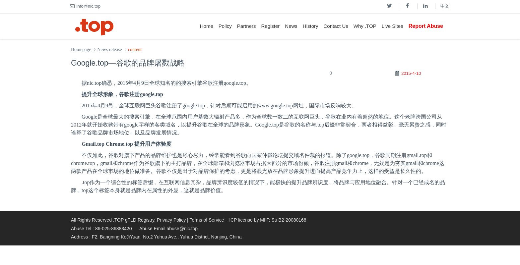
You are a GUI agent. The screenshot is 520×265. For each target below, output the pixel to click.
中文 (444, 6)
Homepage (81, 49)
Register (270, 26)
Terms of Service (206, 220)
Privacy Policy (171, 220)
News (291, 26)
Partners (246, 26)
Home (206, 26)
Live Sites (392, 26)
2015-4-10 (411, 73)
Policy (225, 26)
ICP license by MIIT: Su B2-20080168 (267, 220)
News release (109, 49)
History (310, 26)
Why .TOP (365, 26)
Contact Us (336, 26)
